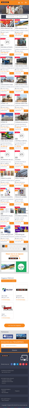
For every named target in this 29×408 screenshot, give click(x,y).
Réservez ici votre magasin (8, 280)
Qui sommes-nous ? (6, 372)
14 (18, 249)
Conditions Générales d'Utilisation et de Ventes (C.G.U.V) (7, 381)
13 (15, 249)
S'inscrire (14, 350)
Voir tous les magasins (14, 325)
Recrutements (5, 392)
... (21, 249)
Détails (11, 35)
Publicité (4, 391)
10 (7, 249)
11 (10, 249)
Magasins (17, 391)
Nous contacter (5, 400)
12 (13, 249)
